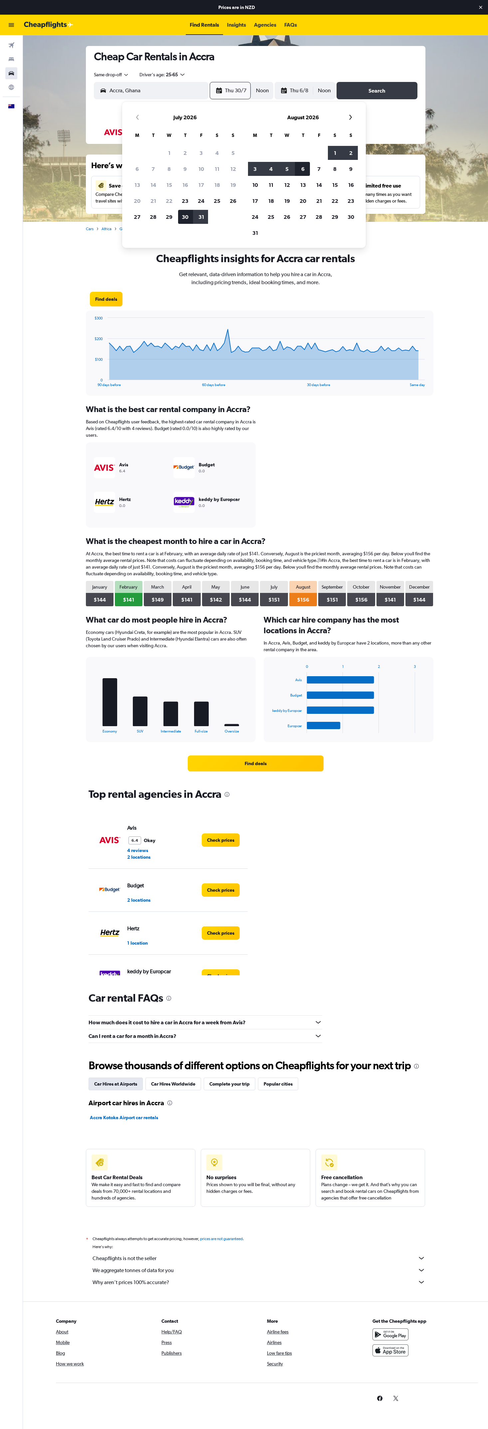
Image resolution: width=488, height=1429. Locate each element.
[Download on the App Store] (390, 1350)
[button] (480, 7)
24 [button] (201, 201)
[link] (106, 299)
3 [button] (201, 153)
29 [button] (169, 217)
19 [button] (233, 185)
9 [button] (185, 169)
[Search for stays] (11, 59)
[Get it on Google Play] (390, 1334)
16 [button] (185, 185)
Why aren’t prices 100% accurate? (259, 1282)
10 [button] (201, 169)
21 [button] (153, 201)
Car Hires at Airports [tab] (115, 1084)
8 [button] (169, 169)
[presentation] (227, 794)
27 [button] (137, 217)
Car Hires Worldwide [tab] (173, 1084)
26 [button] (233, 201)
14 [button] (153, 185)
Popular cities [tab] (278, 1084)
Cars (90, 229)
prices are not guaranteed (221, 1238)
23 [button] (185, 201)
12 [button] (233, 169)
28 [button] (153, 217)
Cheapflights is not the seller (259, 1258)
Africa (107, 229)
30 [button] (185, 217)
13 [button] (137, 185)
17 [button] (201, 185)
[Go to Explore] (11, 87)
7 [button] (153, 169)
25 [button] (217, 201)
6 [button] (137, 169)
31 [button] (201, 217)
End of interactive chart (91, 381)
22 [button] (169, 201)
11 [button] (217, 169)
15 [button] (169, 185)
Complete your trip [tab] (229, 1084)
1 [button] (169, 153)
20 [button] (137, 201)
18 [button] (217, 185)
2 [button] (185, 153)
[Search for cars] (11, 73)
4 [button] (217, 153)
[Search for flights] (11, 45)
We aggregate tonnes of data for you (259, 1270)
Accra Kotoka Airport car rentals (124, 1117)
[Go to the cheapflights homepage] (48, 25)
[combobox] (111, 74)
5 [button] (233, 153)
